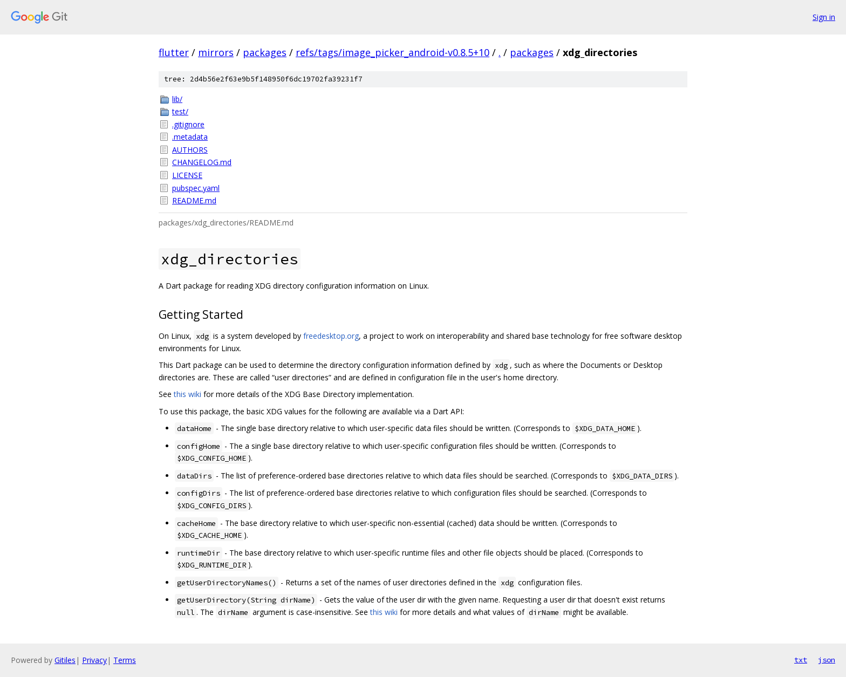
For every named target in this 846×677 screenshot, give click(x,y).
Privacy (94, 660)
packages (264, 52)
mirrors (216, 52)
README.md (194, 200)
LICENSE (187, 175)
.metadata (190, 137)
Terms (124, 660)
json (826, 660)
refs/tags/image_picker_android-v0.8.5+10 (392, 52)
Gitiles (65, 660)
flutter (174, 52)
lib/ (177, 99)
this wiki (187, 394)
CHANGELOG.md (201, 162)
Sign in (824, 17)
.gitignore (188, 124)
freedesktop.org (331, 336)
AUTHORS (190, 150)
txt (800, 660)
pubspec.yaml (196, 188)
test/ (180, 111)
